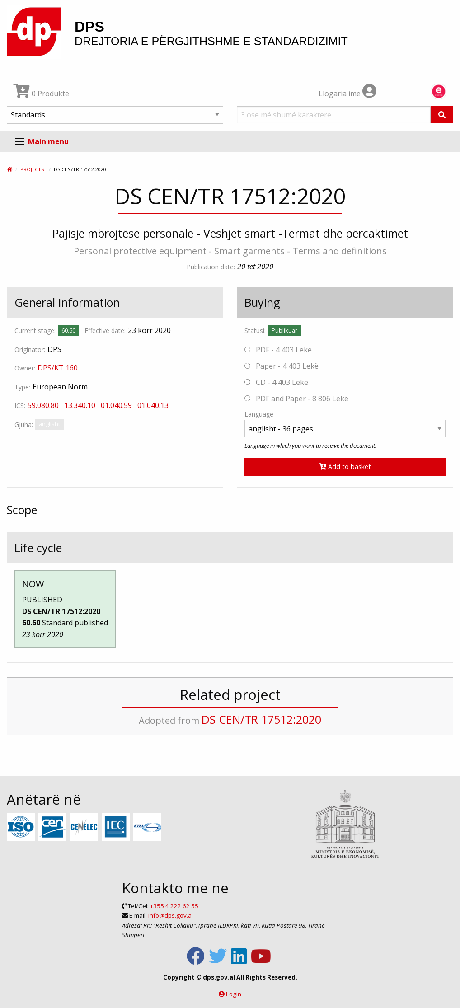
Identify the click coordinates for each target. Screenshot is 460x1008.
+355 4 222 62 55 (174, 906)
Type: (22, 387)
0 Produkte (41, 93)
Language (258, 414)
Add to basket (345, 466)
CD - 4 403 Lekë (276, 382)
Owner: (24, 368)
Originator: (29, 349)
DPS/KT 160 (58, 368)
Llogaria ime (347, 93)
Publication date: (211, 267)
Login (233, 994)
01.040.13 (153, 405)
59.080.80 (43, 405)
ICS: (19, 405)
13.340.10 (79, 405)
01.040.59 (116, 405)
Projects (32, 169)
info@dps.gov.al (170, 915)
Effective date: (105, 330)
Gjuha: (23, 424)
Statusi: (255, 330)
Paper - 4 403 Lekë (281, 366)
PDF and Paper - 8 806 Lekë (296, 398)
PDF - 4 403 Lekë (278, 350)
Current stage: (35, 330)
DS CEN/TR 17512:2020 (261, 719)
